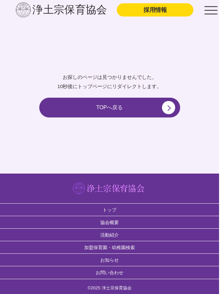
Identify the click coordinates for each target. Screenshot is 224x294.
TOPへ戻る (135, 107)
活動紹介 (109, 235)
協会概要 (109, 222)
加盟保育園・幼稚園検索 (109, 247)
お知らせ (109, 260)
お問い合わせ (109, 272)
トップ (109, 209)
